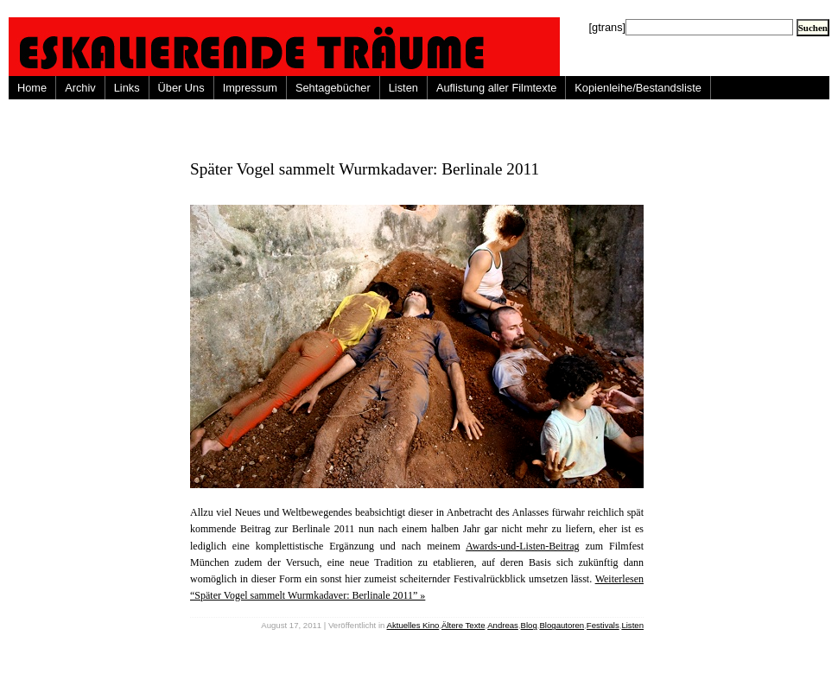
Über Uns (181, 87)
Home (32, 87)
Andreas (502, 625)
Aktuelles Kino (413, 625)
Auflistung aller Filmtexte (496, 87)
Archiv (80, 87)
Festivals (603, 625)
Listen (403, 87)
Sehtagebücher (333, 87)
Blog (529, 625)
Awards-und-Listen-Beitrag (523, 546)
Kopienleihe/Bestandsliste (638, 87)
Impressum (250, 87)
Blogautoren (561, 625)
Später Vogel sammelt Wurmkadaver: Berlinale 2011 (364, 169)
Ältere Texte (463, 625)
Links (127, 87)
